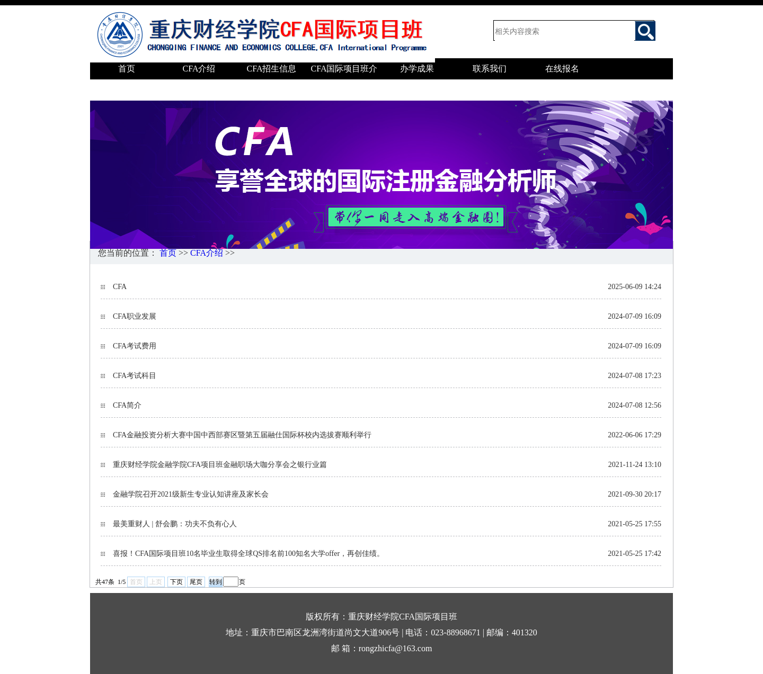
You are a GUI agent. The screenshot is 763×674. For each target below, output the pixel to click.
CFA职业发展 (134, 316)
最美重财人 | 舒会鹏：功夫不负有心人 (175, 524)
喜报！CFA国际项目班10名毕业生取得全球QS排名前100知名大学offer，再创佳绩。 (248, 554)
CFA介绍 (199, 68)
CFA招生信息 (272, 68)
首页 (126, 68)
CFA (120, 287)
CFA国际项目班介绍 (344, 79)
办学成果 (417, 68)
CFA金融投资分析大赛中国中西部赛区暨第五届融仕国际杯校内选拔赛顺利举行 (242, 435)
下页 (176, 582)
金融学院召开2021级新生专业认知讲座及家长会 (191, 494)
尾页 (196, 582)
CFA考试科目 (134, 376)
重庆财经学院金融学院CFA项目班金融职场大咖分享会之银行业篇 (220, 465)
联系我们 (490, 68)
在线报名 (562, 68)
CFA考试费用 (134, 346)
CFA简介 (127, 405)
